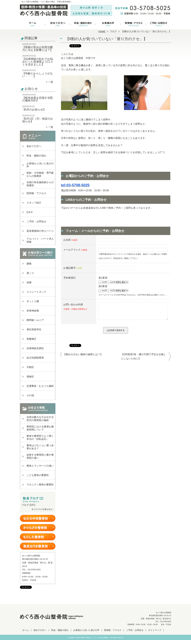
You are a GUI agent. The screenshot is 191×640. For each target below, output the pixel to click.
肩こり (30, 273)
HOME (101, 31)
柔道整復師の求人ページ (40, 231)
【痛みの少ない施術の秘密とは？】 (83, 357)
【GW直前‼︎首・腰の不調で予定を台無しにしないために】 (143, 359)
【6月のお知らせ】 (34, 109)
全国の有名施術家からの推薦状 (40, 184)
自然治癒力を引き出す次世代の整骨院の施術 (40, 419)
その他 (30, 395)
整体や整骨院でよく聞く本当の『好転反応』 (40, 437)
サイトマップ (154, 630)
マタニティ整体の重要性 (40, 484)
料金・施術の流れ (83, 24)
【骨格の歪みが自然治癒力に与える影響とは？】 (37, 49)
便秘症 (30, 376)
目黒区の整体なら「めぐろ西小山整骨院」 (95, 637)
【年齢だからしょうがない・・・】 (37, 75)
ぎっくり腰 (33, 301)
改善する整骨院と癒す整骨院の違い (40, 456)
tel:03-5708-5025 (75, 185)
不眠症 (30, 367)
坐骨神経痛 (33, 310)
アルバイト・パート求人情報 (40, 240)
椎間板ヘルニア (35, 320)
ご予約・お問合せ (158, 24)
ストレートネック (36, 292)
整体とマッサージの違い (40, 465)
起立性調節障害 (35, 357)
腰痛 (29, 263)
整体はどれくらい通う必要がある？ (40, 447)
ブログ (113, 31)
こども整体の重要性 (38, 475)
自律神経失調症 (35, 348)
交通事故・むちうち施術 (40, 386)
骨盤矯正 (31, 339)
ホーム (32, 24)
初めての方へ (57, 24)
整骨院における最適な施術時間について (40, 428)
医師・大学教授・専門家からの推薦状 (40, 174)
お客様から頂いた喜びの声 (108, 24)
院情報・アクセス (133, 24)
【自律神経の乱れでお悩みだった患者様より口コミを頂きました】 (37, 61)
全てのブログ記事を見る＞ (43, 509)
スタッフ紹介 (34, 202)
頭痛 (29, 282)
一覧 (50, 82)
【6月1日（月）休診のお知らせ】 (37, 120)
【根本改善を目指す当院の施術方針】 (37, 99)
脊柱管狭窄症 (34, 329)
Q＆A (30, 212)
